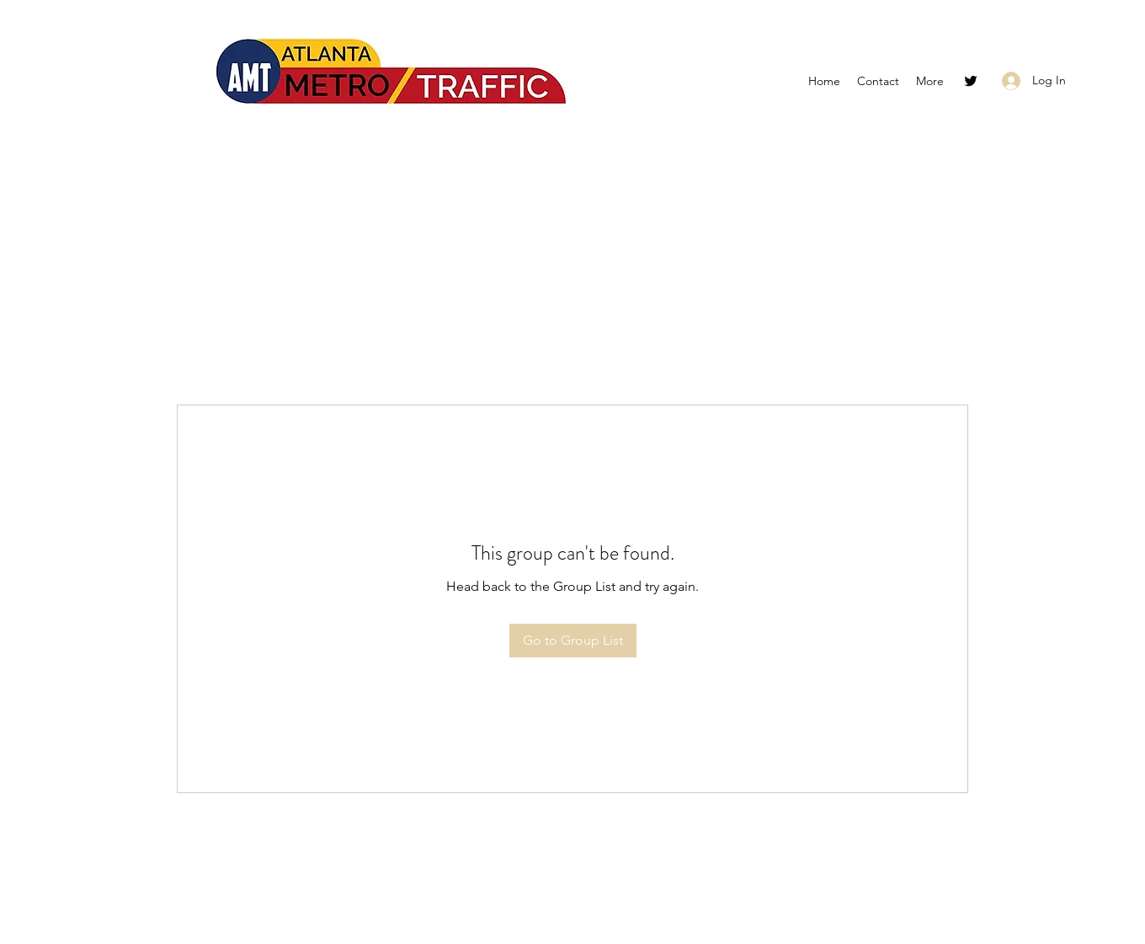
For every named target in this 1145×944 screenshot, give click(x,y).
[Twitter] (970, 80)
